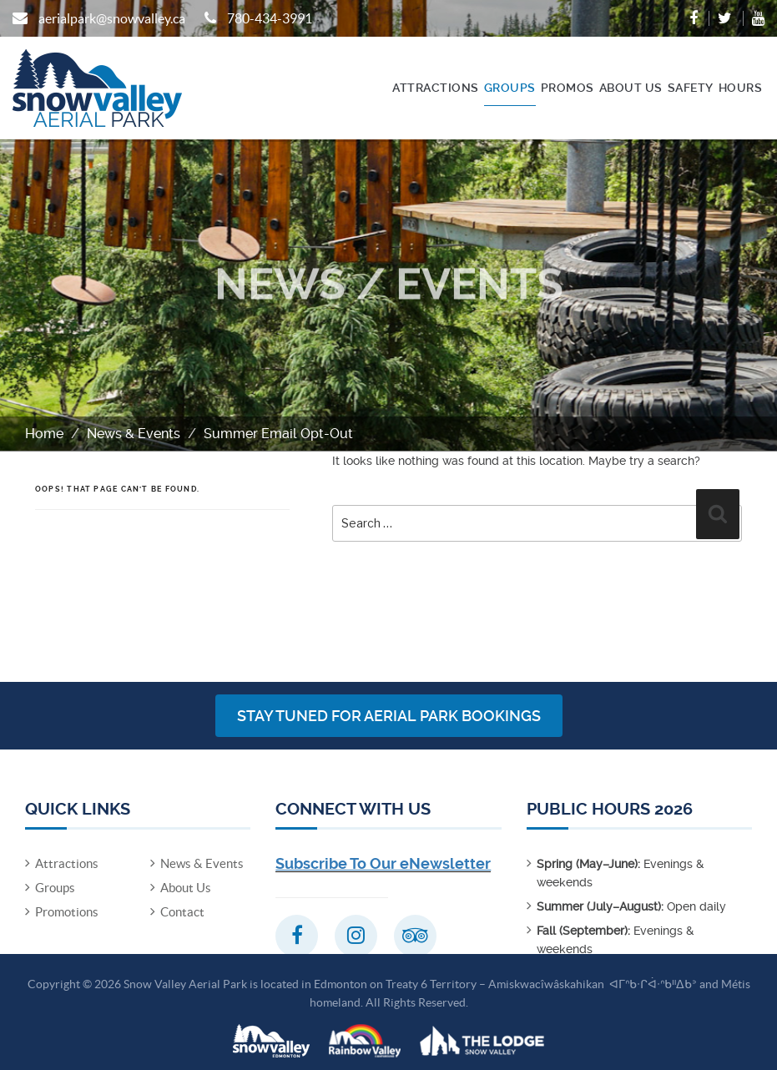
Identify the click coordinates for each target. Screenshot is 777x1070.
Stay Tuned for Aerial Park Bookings (389, 715)
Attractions (435, 87)
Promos (567, 87)
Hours (741, 87)
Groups (510, 87)
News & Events (133, 434)
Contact (182, 912)
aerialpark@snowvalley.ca (111, 18)
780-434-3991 (269, 18)
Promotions (66, 912)
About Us (631, 87)
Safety (691, 87)
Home (44, 434)
